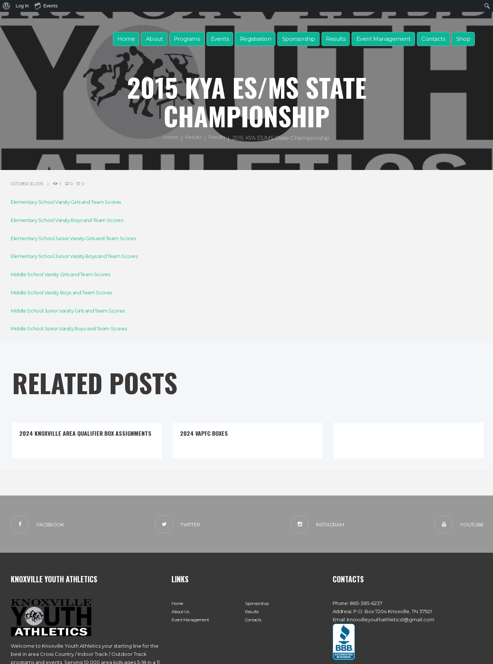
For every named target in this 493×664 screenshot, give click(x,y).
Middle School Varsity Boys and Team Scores (69, 292)
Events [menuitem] (46, 5)
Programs (187, 38)
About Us (182, 614)
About (154, 38)
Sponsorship (298, 38)
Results (335, 38)
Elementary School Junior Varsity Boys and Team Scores (85, 255)
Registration (255, 38)
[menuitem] (6, 6)
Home (126, 38)
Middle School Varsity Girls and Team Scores (68, 274)
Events (220, 38)
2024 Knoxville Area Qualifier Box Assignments (76, 436)
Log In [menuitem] (22, 6)
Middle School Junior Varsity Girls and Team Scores (77, 310)
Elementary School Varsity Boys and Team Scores (76, 219)
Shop (463, 38)
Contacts (433, 38)
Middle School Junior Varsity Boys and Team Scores (78, 328)
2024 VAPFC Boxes (209, 432)
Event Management (383, 38)
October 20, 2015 (31, 183)
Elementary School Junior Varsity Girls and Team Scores (84, 238)
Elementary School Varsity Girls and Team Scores (75, 201)
